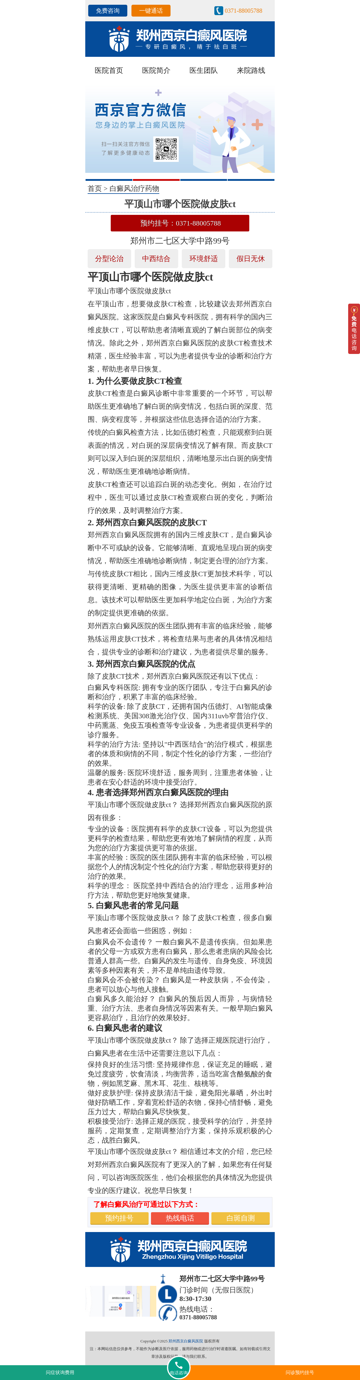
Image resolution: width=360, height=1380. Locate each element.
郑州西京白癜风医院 (185, 1341)
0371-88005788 (243, 10)
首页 (95, 188)
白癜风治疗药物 (134, 188)
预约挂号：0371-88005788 (180, 223)
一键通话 (151, 10)
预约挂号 (119, 1218)
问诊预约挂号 (300, 1372)
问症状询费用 (60, 1372)
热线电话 (180, 1218)
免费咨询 (108, 10)
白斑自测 (240, 1218)
